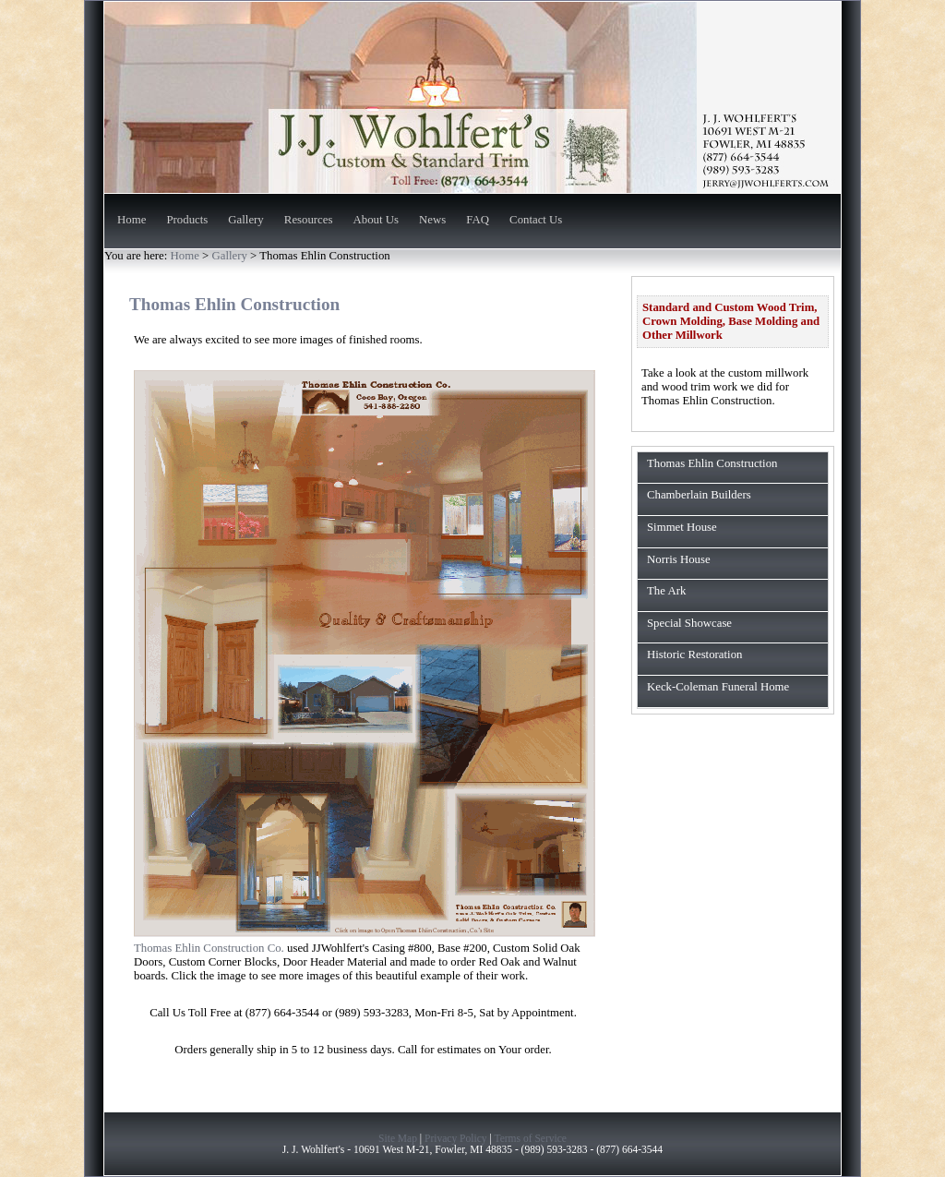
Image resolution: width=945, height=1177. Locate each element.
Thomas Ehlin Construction (712, 463)
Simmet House (682, 527)
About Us (376, 220)
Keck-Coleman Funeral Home (718, 686)
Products (187, 220)
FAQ (477, 220)
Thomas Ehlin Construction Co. (209, 948)
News (432, 220)
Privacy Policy (456, 1138)
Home (131, 220)
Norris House (679, 559)
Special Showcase (689, 623)
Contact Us (535, 220)
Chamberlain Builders (699, 494)
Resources (308, 220)
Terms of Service (530, 1138)
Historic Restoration (694, 654)
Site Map (397, 1138)
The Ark (666, 590)
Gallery (245, 220)
